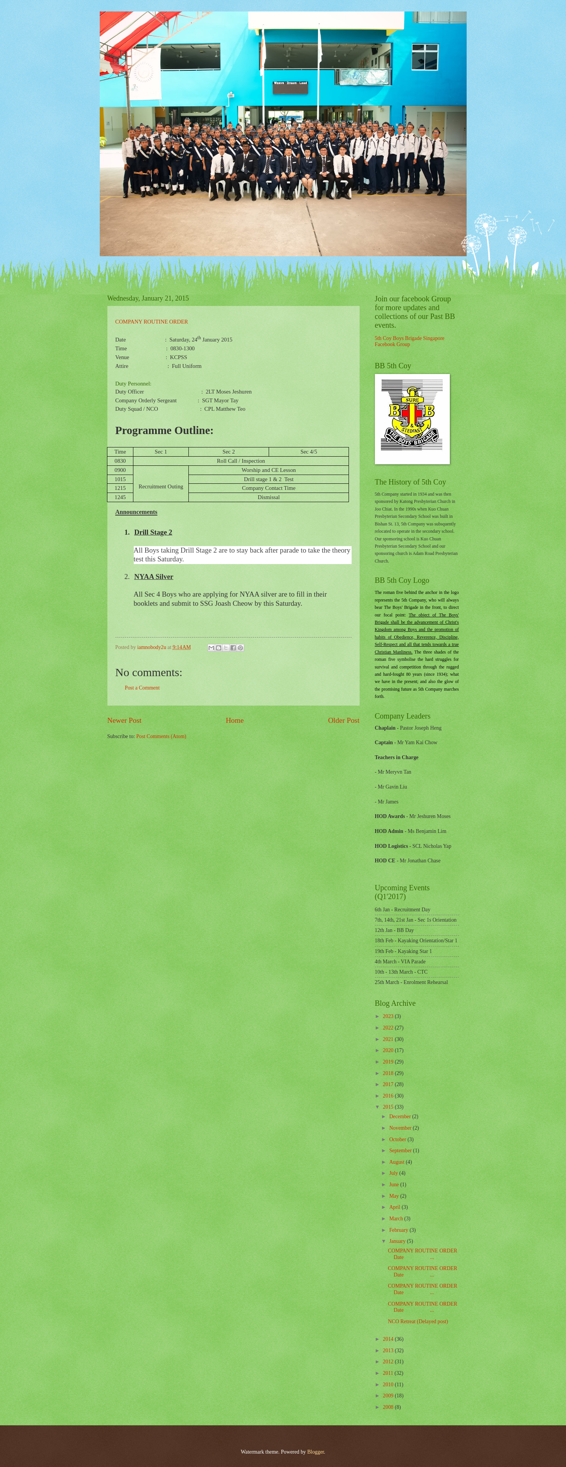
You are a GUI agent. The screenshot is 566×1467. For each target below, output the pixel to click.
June (394, 1184)
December (400, 1116)
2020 (389, 1050)
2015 (389, 1107)
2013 (389, 1350)
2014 (389, 1339)
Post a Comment (142, 688)
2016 (389, 1096)
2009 (389, 1396)
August (397, 1162)
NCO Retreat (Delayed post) (418, 1321)
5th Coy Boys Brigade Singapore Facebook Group (409, 341)
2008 (389, 1407)
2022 (389, 1028)
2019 (389, 1062)
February (399, 1230)
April (395, 1207)
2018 (389, 1073)
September (401, 1150)
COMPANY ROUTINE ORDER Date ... (422, 1254)
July (394, 1173)
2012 (389, 1362)
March (396, 1218)
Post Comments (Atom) (161, 736)
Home (235, 720)
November (401, 1128)
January (398, 1241)
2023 (389, 1016)
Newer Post (124, 720)
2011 (389, 1373)
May (394, 1196)
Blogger (315, 1452)
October (398, 1139)
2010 (389, 1384)
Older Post (343, 720)
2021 (389, 1039)
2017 (389, 1084)
